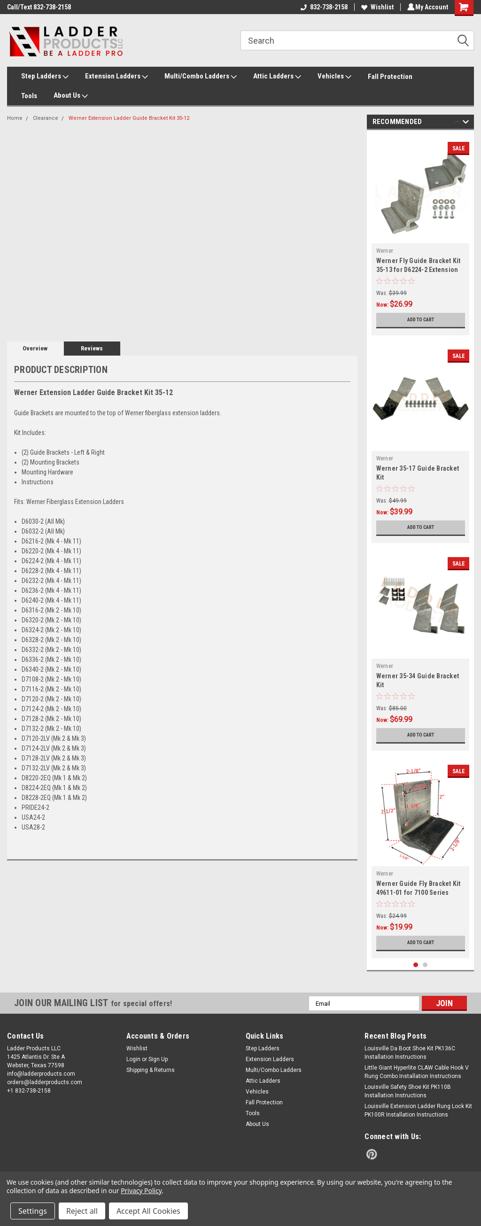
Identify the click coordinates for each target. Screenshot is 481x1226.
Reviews (92, 348)
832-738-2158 (322, 7)
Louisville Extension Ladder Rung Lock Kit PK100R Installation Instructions (418, 1110)
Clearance (45, 118)
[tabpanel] (421, 235)
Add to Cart (420, 320)
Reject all (82, 1211)
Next (465, 123)
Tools (29, 96)
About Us (71, 96)
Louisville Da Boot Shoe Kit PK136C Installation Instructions (410, 1052)
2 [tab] (425, 965)
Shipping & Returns (150, 1070)
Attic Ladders (277, 76)
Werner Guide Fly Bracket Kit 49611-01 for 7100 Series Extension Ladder (418, 892)
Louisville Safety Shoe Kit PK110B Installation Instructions (408, 1091)
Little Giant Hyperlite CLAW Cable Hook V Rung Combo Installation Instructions (417, 1071)
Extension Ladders (116, 76)
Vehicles (334, 76)
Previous (457, 123)
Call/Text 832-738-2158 (39, 7)
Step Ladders (45, 76)
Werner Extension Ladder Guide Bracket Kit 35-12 (129, 118)
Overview (35, 348)
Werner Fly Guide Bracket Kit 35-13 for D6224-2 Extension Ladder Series (418, 269)
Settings (32, 1211)
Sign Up (158, 1059)
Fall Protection (390, 76)
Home (15, 118)
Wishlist (376, 7)
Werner (385, 251)
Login (133, 1059)
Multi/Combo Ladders (200, 76)
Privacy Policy (141, 1190)
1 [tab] (416, 965)
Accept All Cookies (148, 1211)
